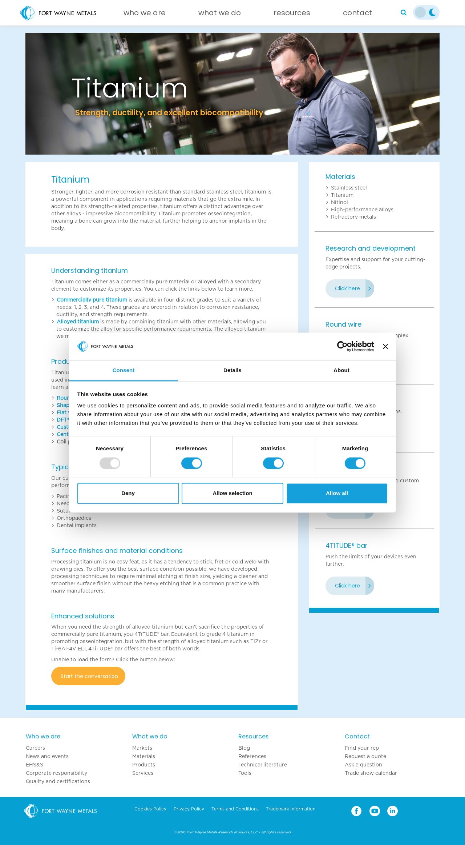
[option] (232, 94)
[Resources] (292, 14)
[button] (56, 94)
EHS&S (34, 765)
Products (143, 765)
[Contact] (357, 14)
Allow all (337, 493)
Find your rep (362, 748)
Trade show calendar (371, 773)
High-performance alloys (362, 209)
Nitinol (339, 202)
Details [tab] (232, 370)
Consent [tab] (124, 370)
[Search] (403, 12)
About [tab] (341, 370)
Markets (142, 748)
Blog (244, 748)
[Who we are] (144, 14)
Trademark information (290, 809)
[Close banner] (385, 346)
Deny (128, 493)
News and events (47, 756)
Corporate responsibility (56, 773)
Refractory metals (353, 217)
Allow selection (232, 493)
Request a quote (365, 756)
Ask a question (363, 765)
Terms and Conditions (235, 809)
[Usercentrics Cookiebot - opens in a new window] (342, 346)
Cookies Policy (150, 809)
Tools (244, 773)
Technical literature (262, 765)
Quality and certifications (58, 781)
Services (142, 773)
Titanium (342, 195)
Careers (35, 748)
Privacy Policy (189, 809)
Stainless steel (349, 188)
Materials (340, 176)
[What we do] (219, 14)
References (252, 756)
